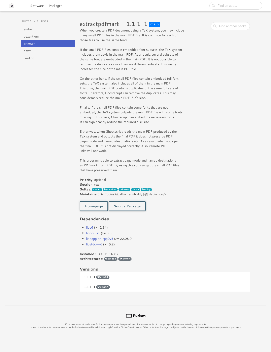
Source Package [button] (127, 206)
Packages (55, 5)
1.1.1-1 (96, 277)
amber (28, 29)
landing (29, 58)
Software (37, 5)
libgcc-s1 (93, 233)
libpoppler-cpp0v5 (99, 238)
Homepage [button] (94, 206)
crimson (29, 43)
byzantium (31, 36)
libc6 (89, 227)
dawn (28, 50)
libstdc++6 (94, 244)
